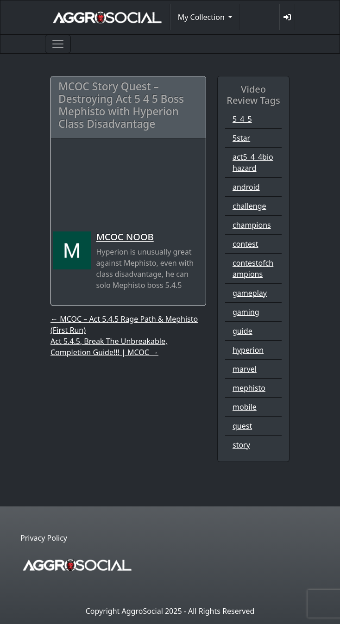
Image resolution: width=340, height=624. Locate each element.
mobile (245, 407)
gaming (246, 312)
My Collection (202, 17)
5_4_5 (242, 119)
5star (241, 138)
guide (242, 331)
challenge (249, 206)
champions (252, 225)
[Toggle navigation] (58, 44)
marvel (245, 369)
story (241, 445)
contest (245, 244)
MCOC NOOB (125, 237)
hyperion (248, 350)
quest (242, 426)
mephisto (249, 388)
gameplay (250, 293)
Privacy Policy (43, 538)
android (246, 187)
